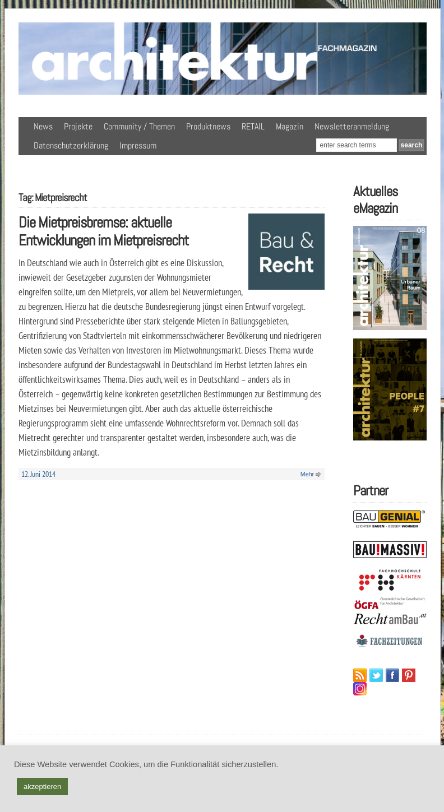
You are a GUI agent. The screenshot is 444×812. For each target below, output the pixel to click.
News (43, 126)
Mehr (307, 474)
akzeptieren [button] (42, 786)
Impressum (137, 145)
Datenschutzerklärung (71, 145)
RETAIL (253, 126)
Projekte (78, 126)
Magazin (289, 126)
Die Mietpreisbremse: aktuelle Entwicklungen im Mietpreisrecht (103, 231)
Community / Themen (139, 126)
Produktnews (208, 126)
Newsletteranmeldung (351, 126)
